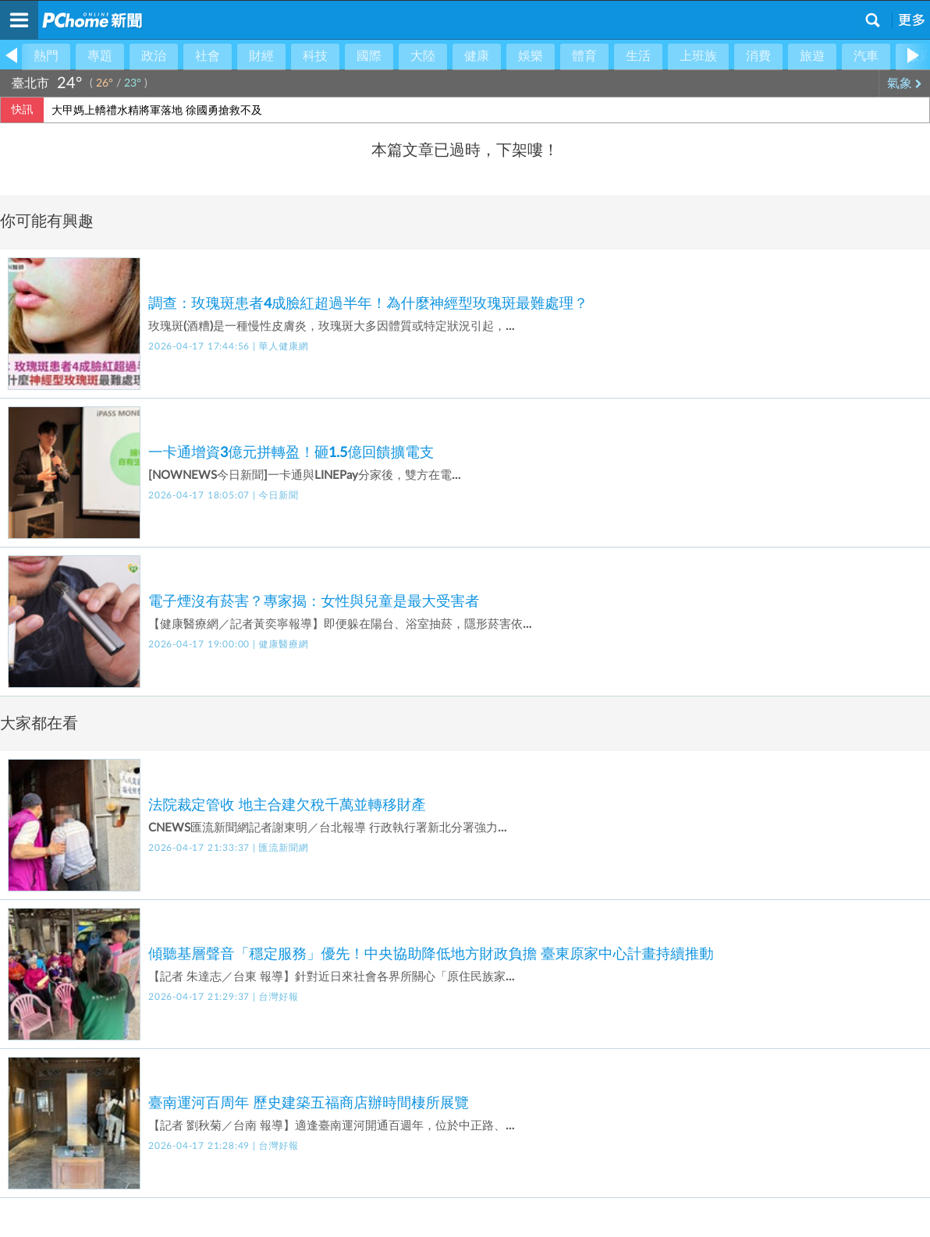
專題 (99, 56)
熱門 (46, 56)
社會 (207, 56)
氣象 (904, 83)
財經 (261, 56)
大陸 (422, 56)
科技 (315, 56)
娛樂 (530, 56)
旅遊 (812, 56)
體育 (584, 56)
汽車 (866, 56)
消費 (758, 56)
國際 (369, 56)
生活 (638, 56)
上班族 (698, 56)
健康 (476, 56)
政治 (153, 56)
